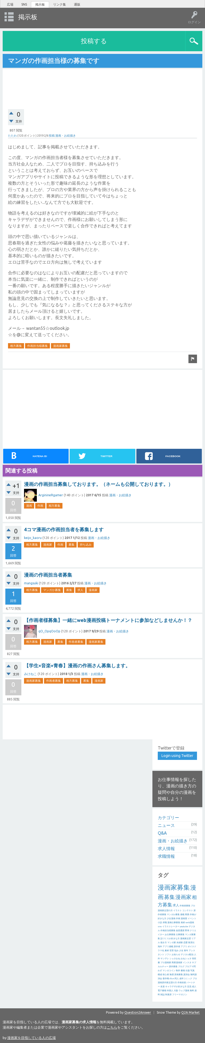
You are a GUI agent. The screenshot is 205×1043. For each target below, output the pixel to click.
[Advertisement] (104, 86)
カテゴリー (168, 817)
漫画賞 (184, 918)
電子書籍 (162, 990)
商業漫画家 (177, 962)
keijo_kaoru (33, 538)
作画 (40, 505)
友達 (162, 986)
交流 (189, 986)
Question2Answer (137, 1012)
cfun (171, 978)
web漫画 (190, 922)
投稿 (52, 135)
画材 (183, 922)
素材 (167, 950)
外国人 (170, 990)
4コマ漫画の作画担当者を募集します (64, 529)
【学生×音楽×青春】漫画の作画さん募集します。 (77, 665)
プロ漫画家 (165, 962)
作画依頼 (182, 982)
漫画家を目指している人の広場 (31, 1038)
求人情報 (166, 848)
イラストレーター (170, 926)
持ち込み (86, 544)
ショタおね (174, 958)
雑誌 (162, 994)
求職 (165, 922)
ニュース (166, 825)
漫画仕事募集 (173, 922)
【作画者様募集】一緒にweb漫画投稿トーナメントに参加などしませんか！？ (108, 620)
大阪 (176, 990)
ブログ (181, 966)
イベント (192, 918)
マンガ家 (171, 942)
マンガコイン (169, 970)
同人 (177, 978)
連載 (182, 914)
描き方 (163, 942)
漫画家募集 (60, 345)
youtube (184, 926)
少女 (181, 950)
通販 (77, 4)
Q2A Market (190, 1012)
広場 (10, 4)
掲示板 (40, 4)
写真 (192, 970)
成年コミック (185, 978)
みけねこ (30, 674)
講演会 (186, 974)
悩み (176, 950)
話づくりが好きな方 (170, 938)
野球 (187, 930)
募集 (71, 544)
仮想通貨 (180, 930)
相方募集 (16, 345)
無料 (192, 990)
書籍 (183, 970)
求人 (80, 590)
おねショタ (186, 958)
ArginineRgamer (50, 495)
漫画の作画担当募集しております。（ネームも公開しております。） (98, 484)
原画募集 (178, 974)
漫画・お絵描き (65, 135)
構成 (160, 974)
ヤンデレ (164, 958)
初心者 (166, 974)
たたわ (12, 135)
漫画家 (47, 544)
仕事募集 (180, 934)
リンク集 (59, 4)
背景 (171, 950)
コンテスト (187, 910)
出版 (188, 970)
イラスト (177, 910)
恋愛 (185, 942)
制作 (178, 970)
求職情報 (166, 856)
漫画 (29, 505)
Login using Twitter (177, 756)
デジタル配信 (187, 954)
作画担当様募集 (37, 345)
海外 (160, 946)
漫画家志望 (185, 938)
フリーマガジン (179, 994)
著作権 (166, 978)
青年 (186, 950)
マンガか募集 (52, 590)
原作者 (177, 946)
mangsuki (31, 583)
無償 (171, 974)
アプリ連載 (168, 946)
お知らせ (176, 954)
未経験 (179, 942)
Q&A (162, 833)
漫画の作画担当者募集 (48, 574)
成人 (194, 986)
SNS (24, 4)
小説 (160, 922)
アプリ (184, 946)
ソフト (168, 954)
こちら (112, 1027)
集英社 (191, 942)
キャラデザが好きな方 (176, 986)
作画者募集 (76, 641)
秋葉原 (168, 994)
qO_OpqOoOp (49, 631)
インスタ (187, 962)
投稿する (94, 41)
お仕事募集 (170, 934)
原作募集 (173, 966)
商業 (187, 914)
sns (160, 926)
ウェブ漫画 (184, 990)
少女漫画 (171, 918)
